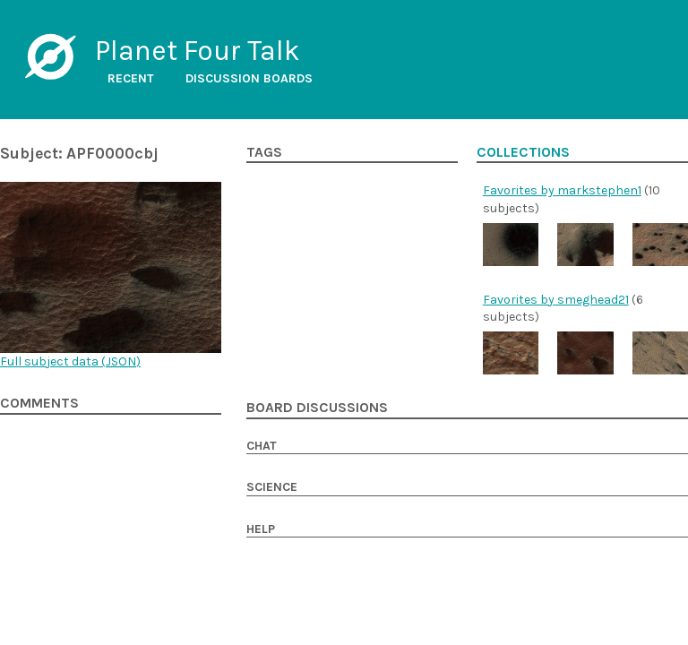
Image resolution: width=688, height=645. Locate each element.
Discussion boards (249, 78)
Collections (523, 152)
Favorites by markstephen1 (562, 190)
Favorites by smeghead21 (556, 299)
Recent (131, 78)
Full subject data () (70, 361)
